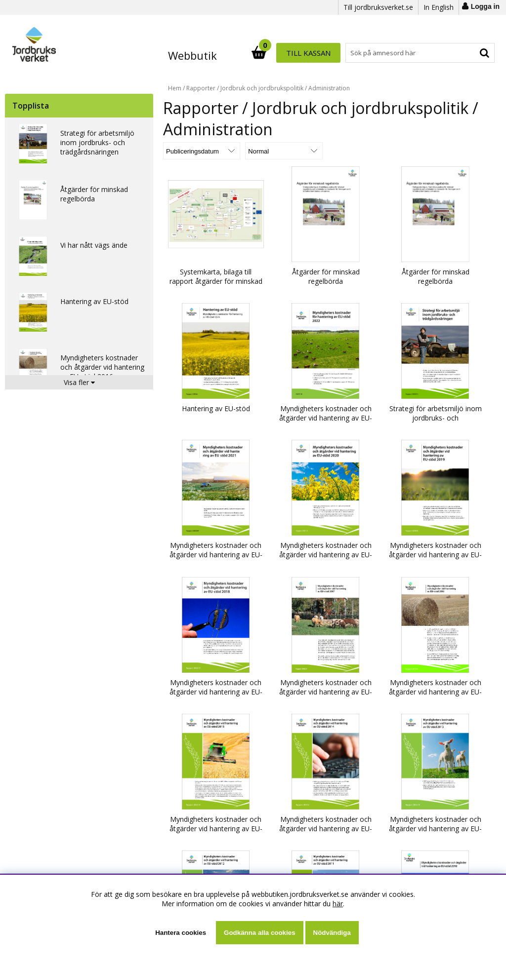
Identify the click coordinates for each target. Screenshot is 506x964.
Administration (329, 88)
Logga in (485, 6)
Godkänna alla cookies (259, 932)
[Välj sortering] (200, 150)
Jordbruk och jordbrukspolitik (261, 88)
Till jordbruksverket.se (378, 7)
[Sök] (296, 53)
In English (438, 7)
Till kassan (462, 53)
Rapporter (200, 88)
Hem (174, 88)
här (338, 903)
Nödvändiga (332, 932)
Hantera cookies (180, 932)
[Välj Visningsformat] (279, 150)
